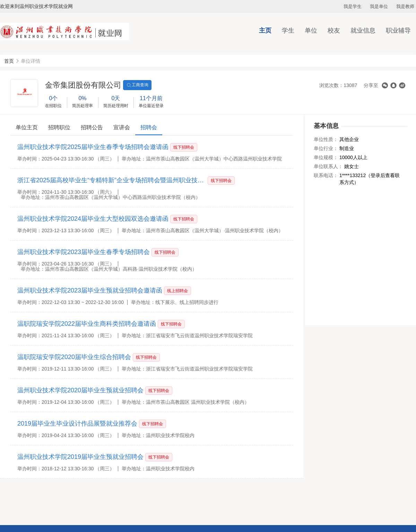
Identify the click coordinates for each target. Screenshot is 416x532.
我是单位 (379, 6)
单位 (311, 30)
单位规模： (326, 157)
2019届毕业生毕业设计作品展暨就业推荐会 (77, 423)
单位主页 (27, 127)
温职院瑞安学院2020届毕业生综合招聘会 (74, 357)
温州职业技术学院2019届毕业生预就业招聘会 (80, 456)
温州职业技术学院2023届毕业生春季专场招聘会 (83, 251)
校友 (334, 30)
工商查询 (137, 85)
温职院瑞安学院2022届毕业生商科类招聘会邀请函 (86, 323)
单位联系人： (328, 166)
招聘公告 (92, 127)
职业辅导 (398, 30)
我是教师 (405, 6)
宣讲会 (121, 127)
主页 (265, 30)
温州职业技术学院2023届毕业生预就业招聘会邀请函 (89, 290)
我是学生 (353, 6)
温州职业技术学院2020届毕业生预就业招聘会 (80, 390)
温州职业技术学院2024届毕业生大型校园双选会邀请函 (92, 218)
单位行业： (326, 148)
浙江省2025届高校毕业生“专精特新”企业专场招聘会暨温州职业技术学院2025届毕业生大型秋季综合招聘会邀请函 (111, 180)
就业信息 (362, 30)
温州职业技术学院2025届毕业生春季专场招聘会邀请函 (92, 146)
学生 (288, 30)
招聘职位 (59, 127)
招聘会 (148, 127)
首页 (9, 61)
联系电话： (326, 175)
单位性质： (326, 139)
